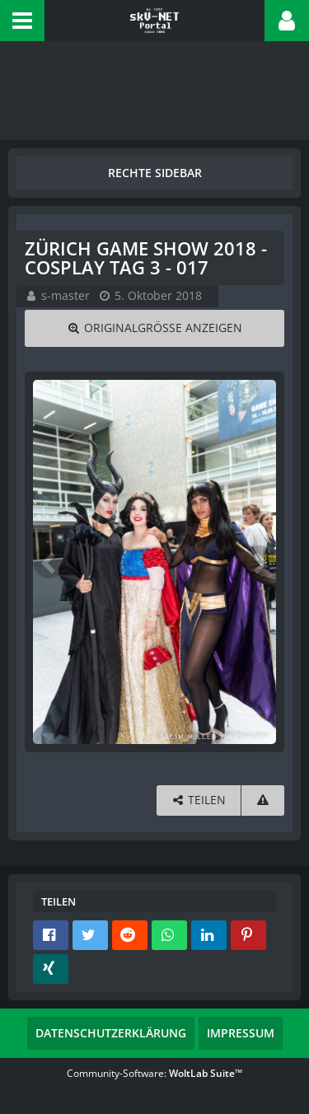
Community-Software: (154, 1073)
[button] (22, 20)
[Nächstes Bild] (259, 561)
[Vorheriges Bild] (49, 561)
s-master (65, 295)
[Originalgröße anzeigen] (154, 328)
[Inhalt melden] (262, 800)
